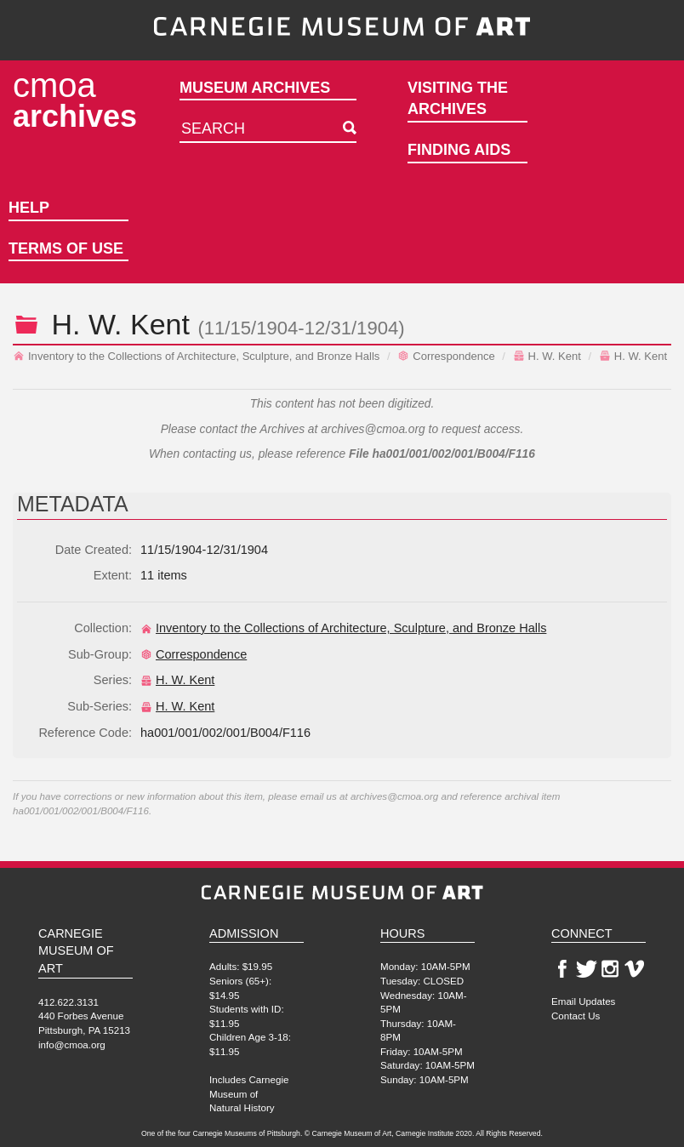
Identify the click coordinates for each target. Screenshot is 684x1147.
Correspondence (445, 356)
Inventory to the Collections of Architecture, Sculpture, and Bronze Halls (196, 356)
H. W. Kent (547, 356)
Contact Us (575, 1015)
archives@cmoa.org (373, 429)
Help (29, 207)
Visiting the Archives (458, 98)
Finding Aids (459, 149)
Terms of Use (66, 248)
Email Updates (583, 1001)
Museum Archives (255, 87)
